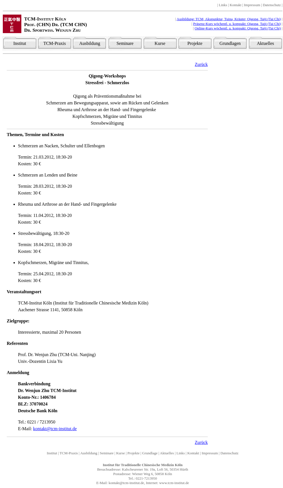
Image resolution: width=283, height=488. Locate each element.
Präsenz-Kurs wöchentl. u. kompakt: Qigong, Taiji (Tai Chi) (237, 24)
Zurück (201, 64)
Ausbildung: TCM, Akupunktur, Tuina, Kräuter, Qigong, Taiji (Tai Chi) (229, 19)
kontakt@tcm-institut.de (55, 428)
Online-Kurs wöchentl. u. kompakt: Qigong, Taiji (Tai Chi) (238, 28)
